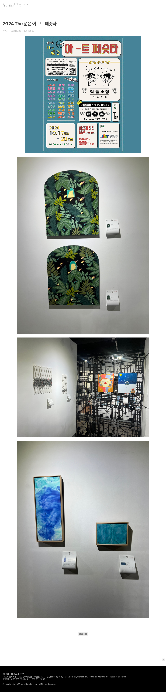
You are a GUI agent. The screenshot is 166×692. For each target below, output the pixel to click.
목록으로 (83, 634)
